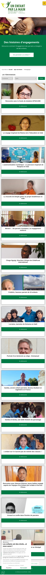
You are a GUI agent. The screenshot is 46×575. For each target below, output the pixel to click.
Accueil (10, 69)
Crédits (29, 572)
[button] (3, 572)
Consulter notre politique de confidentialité (11, 563)
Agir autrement (18, 69)
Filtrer (41, 78)
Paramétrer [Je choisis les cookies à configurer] (9, 567)
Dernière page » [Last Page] (33, 563)
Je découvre (23, 106)
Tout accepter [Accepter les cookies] (23, 567)
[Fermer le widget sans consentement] (8, 540)
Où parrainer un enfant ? (21, 55)
